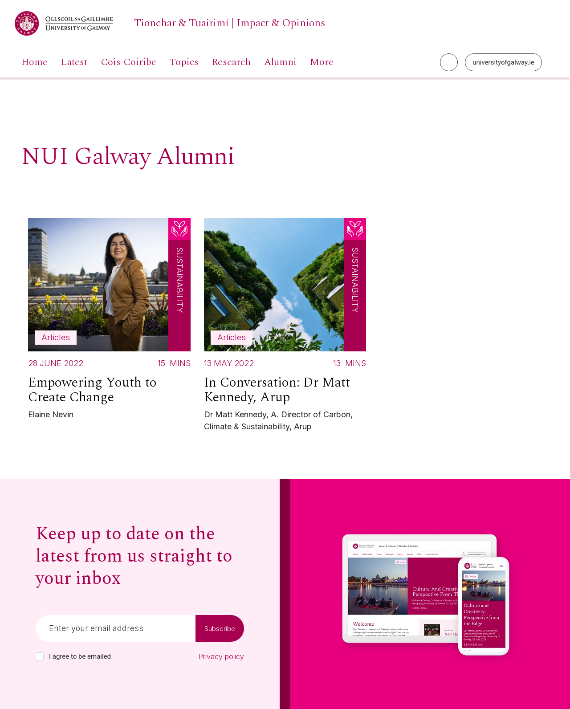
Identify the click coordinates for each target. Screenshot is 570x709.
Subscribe (219, 628)
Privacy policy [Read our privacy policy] (221, 656)
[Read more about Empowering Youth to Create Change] (109, 321)
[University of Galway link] (170, 23)
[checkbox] (40, 656)
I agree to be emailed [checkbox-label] (80, 656)
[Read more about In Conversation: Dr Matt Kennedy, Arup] (285, 327)
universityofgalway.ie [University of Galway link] (503, 62)
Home (34, 62)
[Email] (115, 628)
